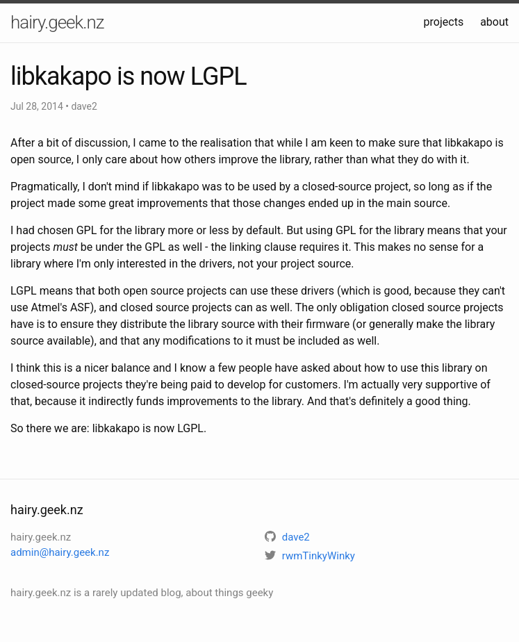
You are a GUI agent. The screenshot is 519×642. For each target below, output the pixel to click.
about (494, 21)
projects (444, 21)
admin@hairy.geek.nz (59, 552)
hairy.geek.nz (57, 22)
